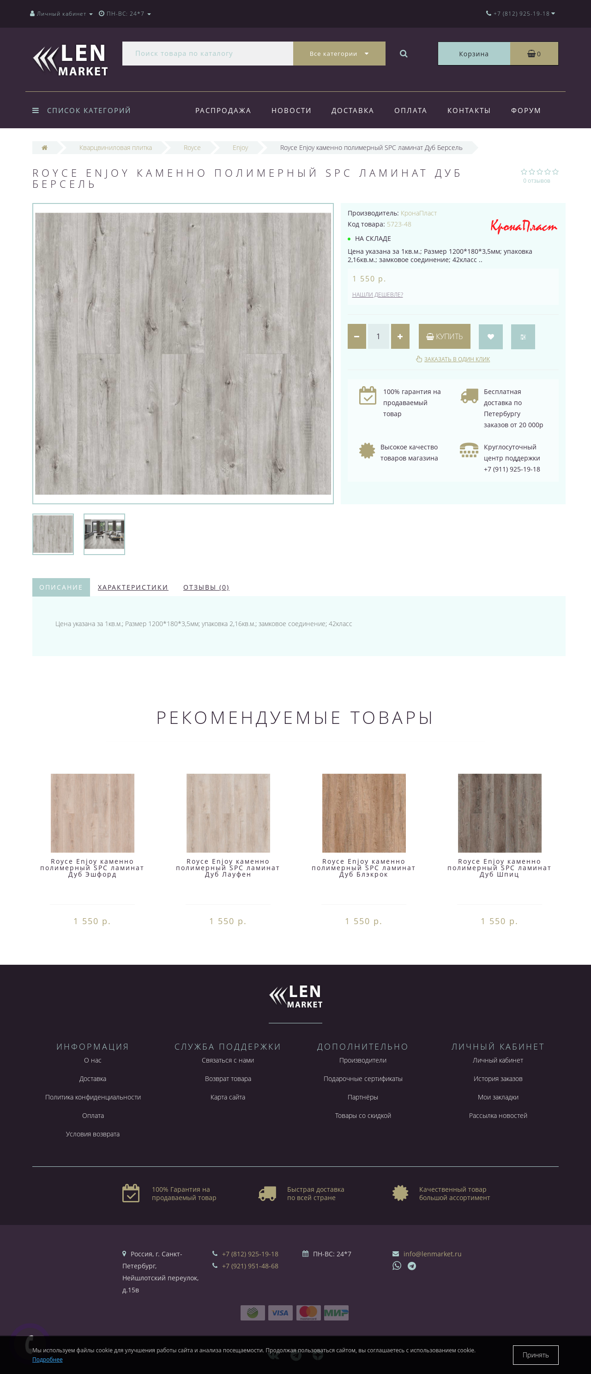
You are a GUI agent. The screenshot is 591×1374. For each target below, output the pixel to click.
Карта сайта (228, 1097)
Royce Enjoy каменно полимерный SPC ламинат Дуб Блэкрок (364, 867)
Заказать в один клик (457, 359)
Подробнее (47, 1359)
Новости (291, 110)
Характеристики (133, 587)
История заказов (498, 1078)
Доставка (353, 110)
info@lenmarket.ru (433, 1253)
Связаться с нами (228, 1060)
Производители (362, 1060)
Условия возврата (93, 1133)
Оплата (411, 110)
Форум (526, 110)
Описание (61, 587)
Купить (444, 336)
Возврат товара (228, 1078)
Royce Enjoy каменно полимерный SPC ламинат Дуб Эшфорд (92, 867)
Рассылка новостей (498, 1115)
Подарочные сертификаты (363, 1078)
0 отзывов (536, 181)
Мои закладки (498, 1097)
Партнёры (363, 1097)
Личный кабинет (498, 1060)
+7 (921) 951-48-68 (250, 1265)
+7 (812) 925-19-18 (250, 1253)
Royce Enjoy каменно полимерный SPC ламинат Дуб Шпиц (499, 867)
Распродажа (223, 110)
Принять (536, 1354)
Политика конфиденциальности (93, 1097)
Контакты (469, 110)
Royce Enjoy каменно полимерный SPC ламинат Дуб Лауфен (228, 867)
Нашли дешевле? (377, 295)
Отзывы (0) (206, 587)
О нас (93, 1060)
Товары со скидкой (363, 1115)
